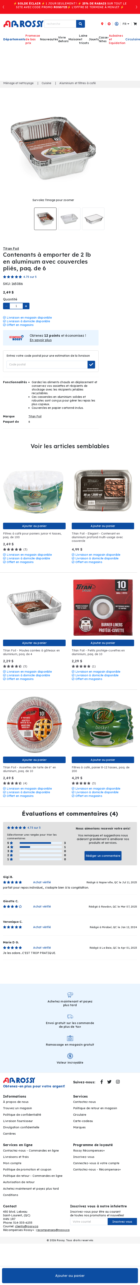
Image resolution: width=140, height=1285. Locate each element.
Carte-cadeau (83, 1121)
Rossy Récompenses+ (89, 1150)
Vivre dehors (63, 39)
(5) (15, 666)
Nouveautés (49, 39)
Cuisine (46, 83)
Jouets (94, 39)
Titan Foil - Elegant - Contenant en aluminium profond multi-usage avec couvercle (97, 537)
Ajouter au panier (70, 1276)
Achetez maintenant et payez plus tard (31, 1188)
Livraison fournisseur (18, 1121)
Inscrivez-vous (83, 1157)
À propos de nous (16, 1102)
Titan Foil (11, 248)
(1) (84, 666)
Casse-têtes (104, 39)
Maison (73, 39)
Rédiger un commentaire (103, 856)
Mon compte (12, 1163)
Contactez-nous (84, 1102)
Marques (79, 1127)
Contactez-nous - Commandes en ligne (31, 1150)
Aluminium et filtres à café (77, 83)
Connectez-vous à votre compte (96, 1163)
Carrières (9, 1133)
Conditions (10, 1195)
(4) (15, 783)
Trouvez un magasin (17, 1108)
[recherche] (60, 24)
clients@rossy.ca (26, 1226)
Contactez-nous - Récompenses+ (97, 1169)
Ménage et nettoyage (18, 83)
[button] (3, 7)
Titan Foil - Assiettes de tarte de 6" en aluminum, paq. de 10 (29, 769)
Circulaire (79, 1115)
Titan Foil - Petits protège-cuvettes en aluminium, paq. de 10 (98, 652)
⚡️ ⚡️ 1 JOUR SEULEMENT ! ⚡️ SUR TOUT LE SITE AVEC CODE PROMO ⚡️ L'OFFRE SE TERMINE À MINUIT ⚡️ (70, 5)
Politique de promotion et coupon (27, 1169)
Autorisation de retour (19, 1182)
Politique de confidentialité (22, 1115)
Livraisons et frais (16, 1157)
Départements (14, 39)
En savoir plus (41, 340)
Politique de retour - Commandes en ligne (33, 1176)
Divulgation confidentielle (21, 1127)
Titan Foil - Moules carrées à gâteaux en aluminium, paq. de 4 (31, 652)
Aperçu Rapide (6, 461)
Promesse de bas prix (32, 39)
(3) (15, 549)
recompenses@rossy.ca (52, 1230)
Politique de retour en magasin (95, 1108)
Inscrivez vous (122, 1221)
